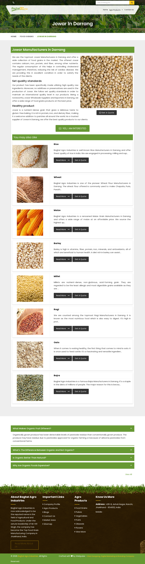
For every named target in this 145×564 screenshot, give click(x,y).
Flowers (79, 527)
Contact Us (129, 10)
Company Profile (51, 504)
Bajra (57, 375)
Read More (63, 160)
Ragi (56, 309)
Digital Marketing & (109, 556)
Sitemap (47, 524)
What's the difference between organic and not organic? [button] (43, 450)
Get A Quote (106, 112)
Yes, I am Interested (72, 128)
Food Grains (27, 36)
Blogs (46, 512)
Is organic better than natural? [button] (29, 457)
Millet (57, 276)
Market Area (49, 520)
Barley (57, 243)
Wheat (57, 177)
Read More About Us (24, 545)
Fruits (78, 519)
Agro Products (116, 10)
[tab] (72, 428)
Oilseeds (79, 523)
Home (105, 10)
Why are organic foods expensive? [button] (31, 465)
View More (80, 531)
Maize (57, 210)
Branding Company (126, 556)
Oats (56, 342)
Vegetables (81, 516)
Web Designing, (94, 556)
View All (128, 474)
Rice (56, 144)
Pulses (78, 512)
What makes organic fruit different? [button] (32, 428)
